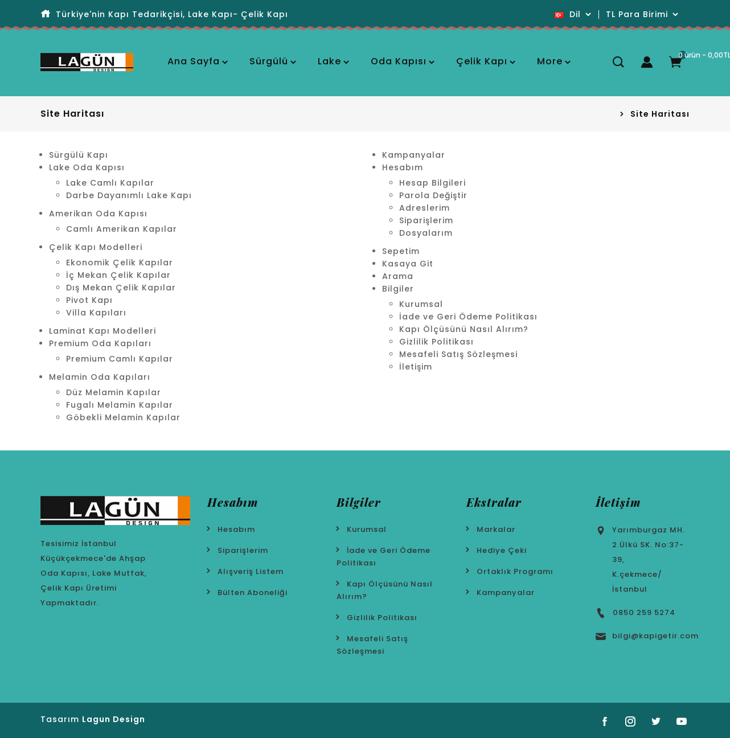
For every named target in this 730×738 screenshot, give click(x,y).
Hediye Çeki (502, 550)
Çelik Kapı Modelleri (95, 247)
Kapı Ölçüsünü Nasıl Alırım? (463, 329)
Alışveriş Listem (251, 571)
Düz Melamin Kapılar (113, 392)
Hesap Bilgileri (432, 182)
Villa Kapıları (96, 312)
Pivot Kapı (89, 300)
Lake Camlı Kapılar (110, 182)
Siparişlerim (426, 220)
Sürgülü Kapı (78, 155)
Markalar (496, 529)
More (550, 61)
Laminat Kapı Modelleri (102, 331)
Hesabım (402, 167)
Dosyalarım (426, 233)
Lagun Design (113, 719)
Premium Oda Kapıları (100, 343)
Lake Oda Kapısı (87, 167)
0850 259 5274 (644, 612)
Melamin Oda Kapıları (99, 377)
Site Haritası (660, 114)
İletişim (415, 366)
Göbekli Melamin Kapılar (123, 417)
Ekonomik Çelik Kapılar (119, 262)
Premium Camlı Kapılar (119, 358)
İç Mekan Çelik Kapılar (118, 275)
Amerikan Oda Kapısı (98, 213)
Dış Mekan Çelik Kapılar (121, 287)
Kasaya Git (407, 263)
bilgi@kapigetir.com (655, 635)
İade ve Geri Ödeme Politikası (468, 316)
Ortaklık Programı (515, 571)
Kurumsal (421, 304)
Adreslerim (424, 208)
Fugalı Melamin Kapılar (119, 405)
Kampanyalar (413, 155)
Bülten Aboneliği (253, 592)
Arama (397, 276)
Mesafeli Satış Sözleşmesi (458, 354)
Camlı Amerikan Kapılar (121, 229)
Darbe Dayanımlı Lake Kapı (129, 195)
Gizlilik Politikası (436, 341)
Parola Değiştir (433, 195)
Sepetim (401, 251)
